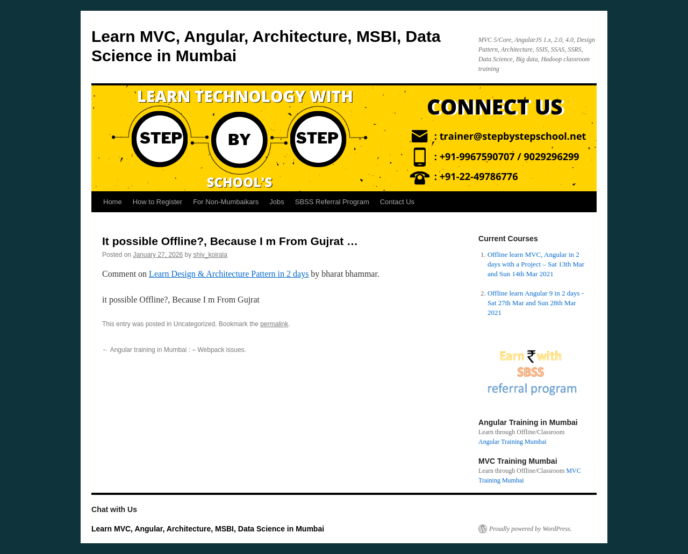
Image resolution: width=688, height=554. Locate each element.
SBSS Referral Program (332, 202)
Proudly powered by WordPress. (530, 529)
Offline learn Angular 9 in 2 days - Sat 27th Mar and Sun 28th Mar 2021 (536, 302)
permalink (274, 324)
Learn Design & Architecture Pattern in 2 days (229, 273)
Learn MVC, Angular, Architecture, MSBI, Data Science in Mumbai (207, 528)
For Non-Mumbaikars (226, 202)
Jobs (276, 202)
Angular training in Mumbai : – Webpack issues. (174, 350)
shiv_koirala (210, 254)
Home (112, 202)
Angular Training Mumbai (512, 441)
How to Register (157, 202)
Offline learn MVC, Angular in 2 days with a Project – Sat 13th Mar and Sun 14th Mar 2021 (536, 264)
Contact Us (397, 202)
